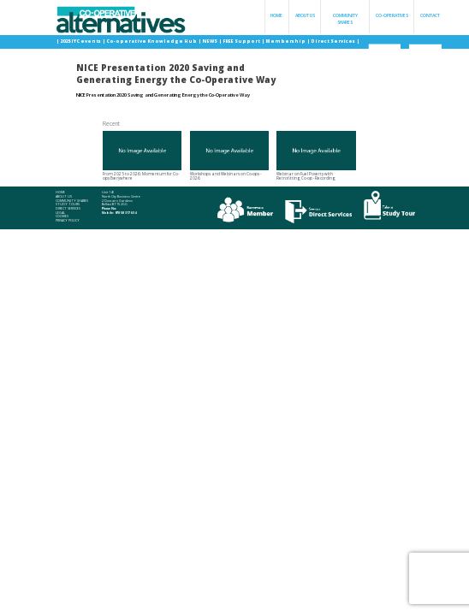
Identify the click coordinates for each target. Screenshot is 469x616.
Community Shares (345, 19)
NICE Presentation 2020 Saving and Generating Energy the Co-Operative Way (163, 95)
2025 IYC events (81, 41)
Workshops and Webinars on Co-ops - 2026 (229, 156)
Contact (430, 15)
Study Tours (68, 204)
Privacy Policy (68, 220)
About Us (305, 15)
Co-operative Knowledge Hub (152, 41)
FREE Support (242, 41)
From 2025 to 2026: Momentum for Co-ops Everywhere (142, 156)
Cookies (62, 216)
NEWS (210, 41)
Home (276, 15)
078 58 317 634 (125, 212)
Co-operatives (392, 15)
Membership (285, 41)
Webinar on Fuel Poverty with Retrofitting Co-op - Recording (315, 156)
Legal (60, 213)
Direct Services (333, 41)
